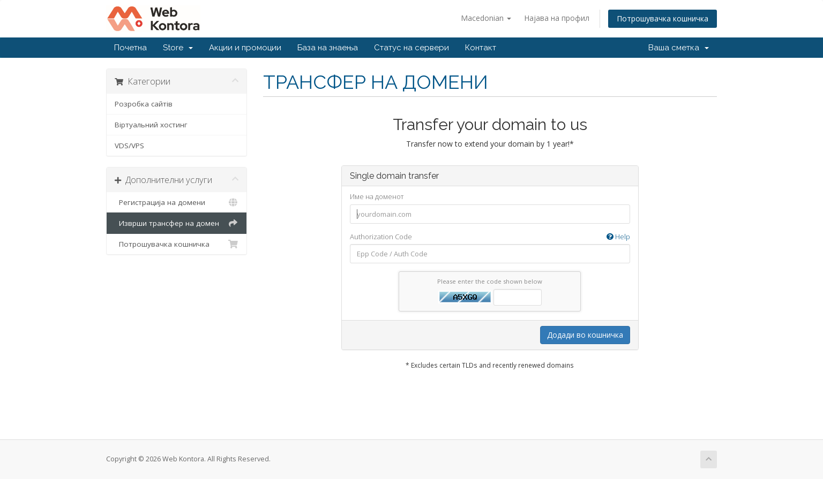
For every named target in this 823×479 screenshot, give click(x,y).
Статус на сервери (411, 47)
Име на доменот (376, 196)
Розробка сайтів (144, 104)
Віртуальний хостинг (151, 125)
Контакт (480, 47)
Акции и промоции (245, 47)
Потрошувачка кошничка (662, 18)
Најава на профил (556, 18)
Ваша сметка (678, 47)
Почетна (130, 47)
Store (178, 47)
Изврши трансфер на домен (176, 223)
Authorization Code (490, 237)
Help (618, 236)
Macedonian (486, 18)
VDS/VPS (129, 145)
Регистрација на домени (176, 202)
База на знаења (327, 47)
